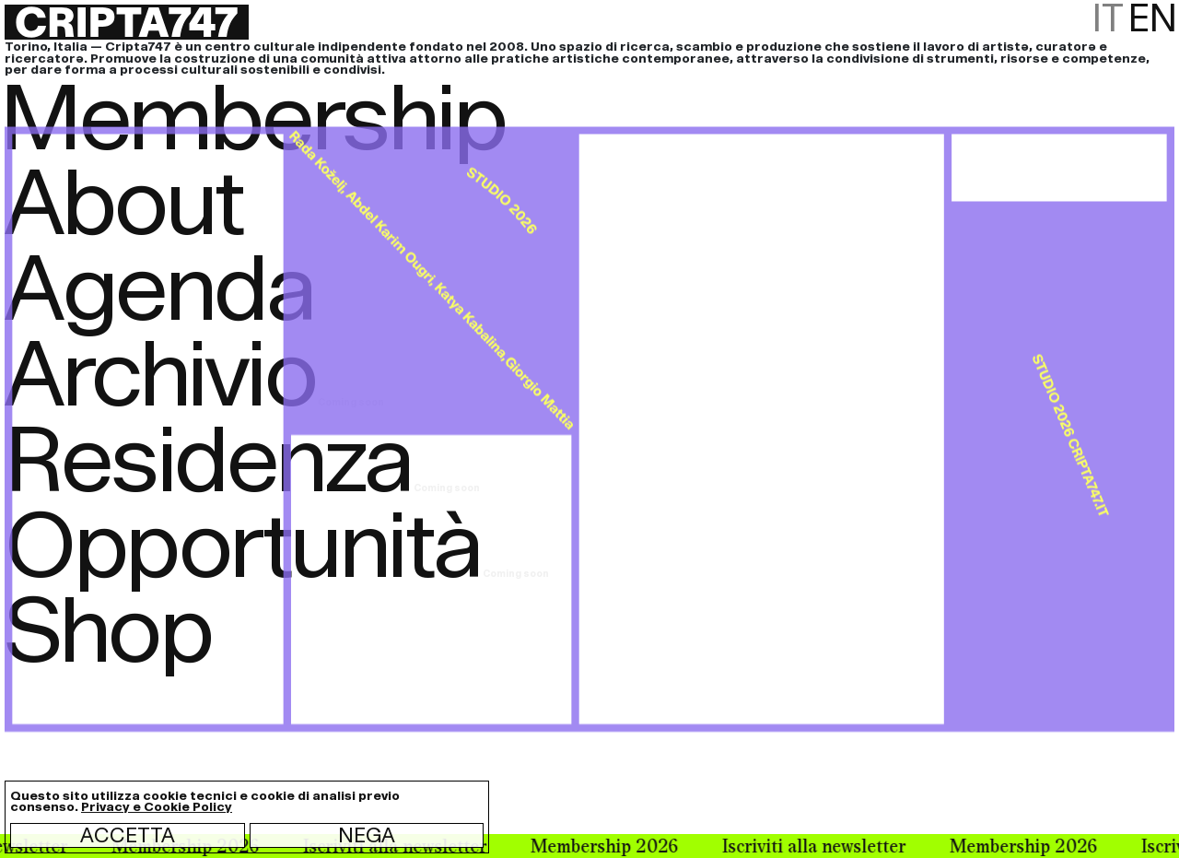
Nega (366, 835)
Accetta (127, 835)
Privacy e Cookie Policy (156, 807)
